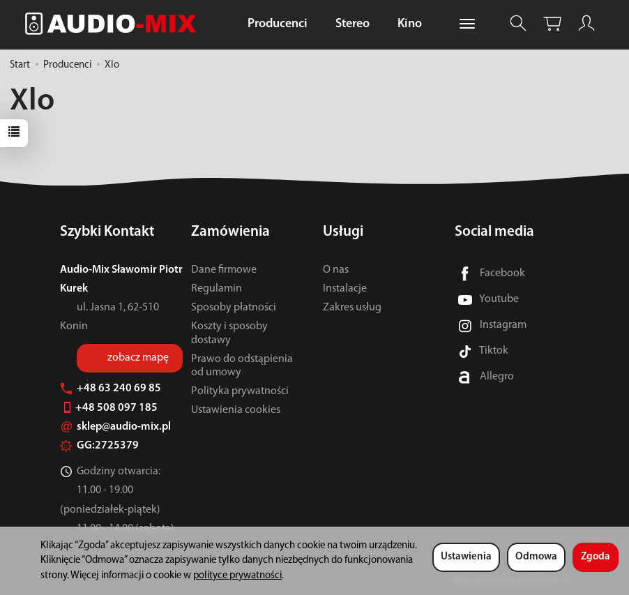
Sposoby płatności (233, 307)
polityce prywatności (237, 576)
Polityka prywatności (240, 391)
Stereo (352, 24)
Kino (409, 24)
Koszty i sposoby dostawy (229, 333)
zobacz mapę (138, 357)
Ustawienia (466, 557)
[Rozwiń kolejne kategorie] (467, 24)
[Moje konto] (586, 23)
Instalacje (345, 288)
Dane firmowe (224, 270)
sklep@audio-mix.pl (115, 426)
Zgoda (595, 557)
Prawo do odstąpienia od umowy (242, 366)
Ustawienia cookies (235, 410)
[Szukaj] (518, 23)
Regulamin (216, 288)
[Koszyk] (552, 23)
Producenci (278, 24)
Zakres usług (352, 307)
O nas (336, 270)
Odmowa (536, 557)
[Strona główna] (114, 23)
